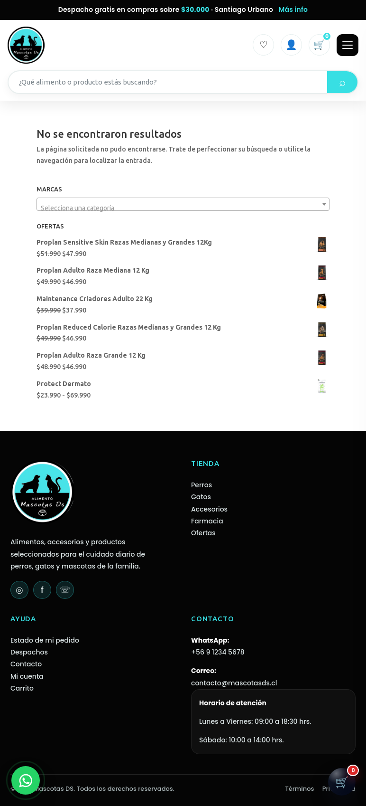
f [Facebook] (42, 590)
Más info (293, 9)
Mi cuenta (27, 676)
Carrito (22, 688)
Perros (201, 485)
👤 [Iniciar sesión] (291, 44)
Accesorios (209, 509)
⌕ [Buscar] (342, 82)
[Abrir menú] (347, 45)
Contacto (26, 664)
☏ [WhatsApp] (65, 590)
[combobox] (183, 204)
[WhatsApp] (25, 780)
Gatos (201, 497)
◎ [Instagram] (19, 590)
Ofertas (203, 533)
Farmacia (207, 521)
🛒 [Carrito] (321, 42)
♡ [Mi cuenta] (263, 44)
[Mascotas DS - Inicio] (26, 45)
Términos (299, 788)
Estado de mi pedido (44, 640)
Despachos (29, 652)
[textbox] (183, 208)
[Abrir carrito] (342, 782)
